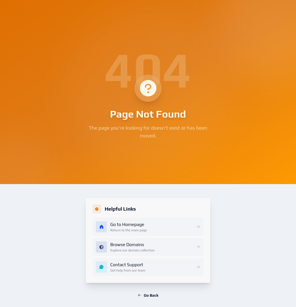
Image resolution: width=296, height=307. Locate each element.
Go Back (148, 295)
